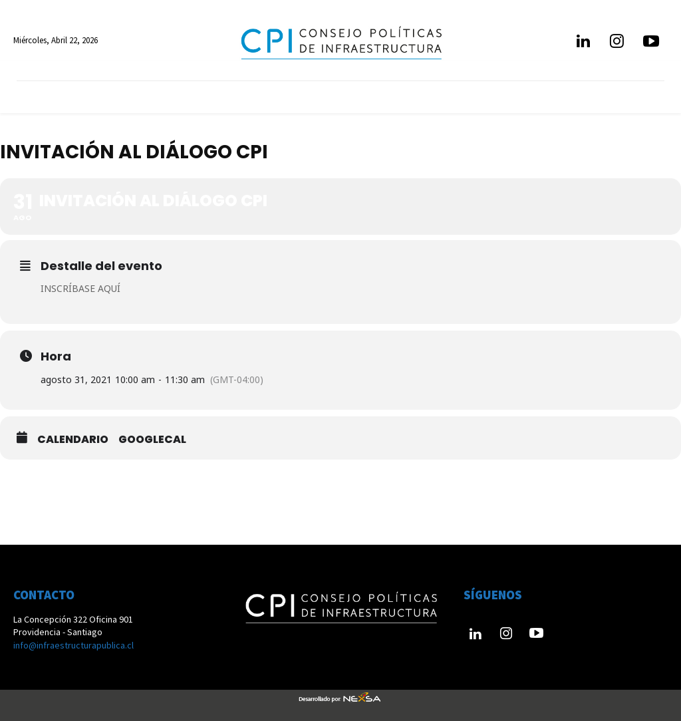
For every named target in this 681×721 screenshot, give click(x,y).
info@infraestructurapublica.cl (73, 645)
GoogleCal (152, 439)
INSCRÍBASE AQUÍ (80, 288)
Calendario (72, 439)
